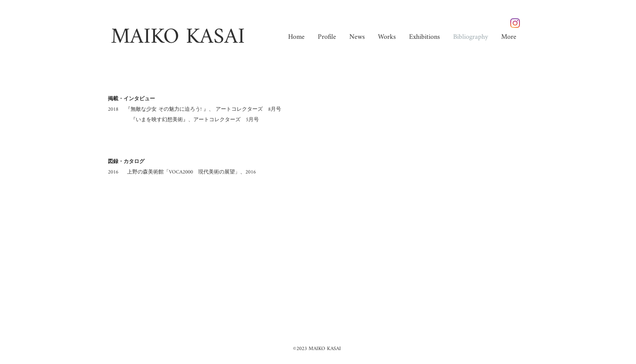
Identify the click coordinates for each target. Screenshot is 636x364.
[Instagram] (515, 23)
